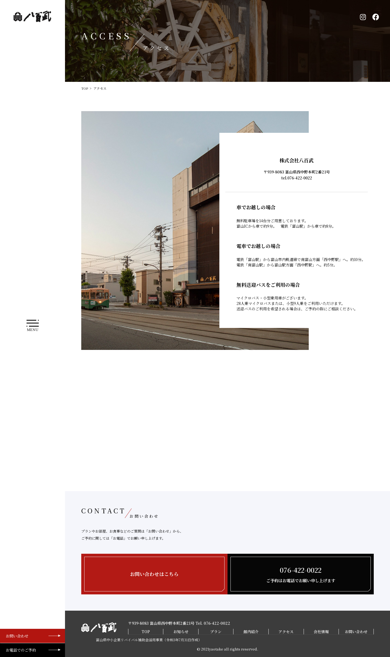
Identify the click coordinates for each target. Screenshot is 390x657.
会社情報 (321, 631)
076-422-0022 (217, 623)
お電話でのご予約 (21, 650)
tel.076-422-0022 (296, 178)
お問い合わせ (17, 636)
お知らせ (180, 631)
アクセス (286, 631)
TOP (84, 88)
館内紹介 (251, 631)
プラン (216, 631)
